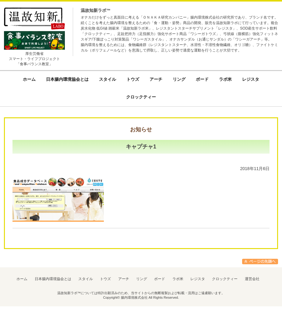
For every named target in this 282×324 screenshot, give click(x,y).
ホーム (21, 279)
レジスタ (197, 279)
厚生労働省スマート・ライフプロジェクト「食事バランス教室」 (34, 59)
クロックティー (225, 279)
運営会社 (252, 279)
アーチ (123, 279)
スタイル (85, 279)
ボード (159, 279)
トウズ (105, 279)
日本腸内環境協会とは (53, 279)
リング (141, 279)
